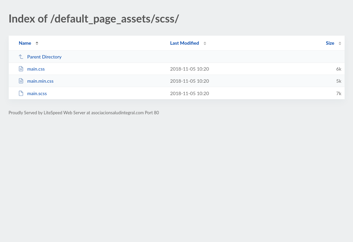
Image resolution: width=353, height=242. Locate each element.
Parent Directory (40, 56)
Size (330, 43)
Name (25, 43)
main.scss (32, 93)
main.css (31, 69)
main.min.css (36, 81)
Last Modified (184, 43)
